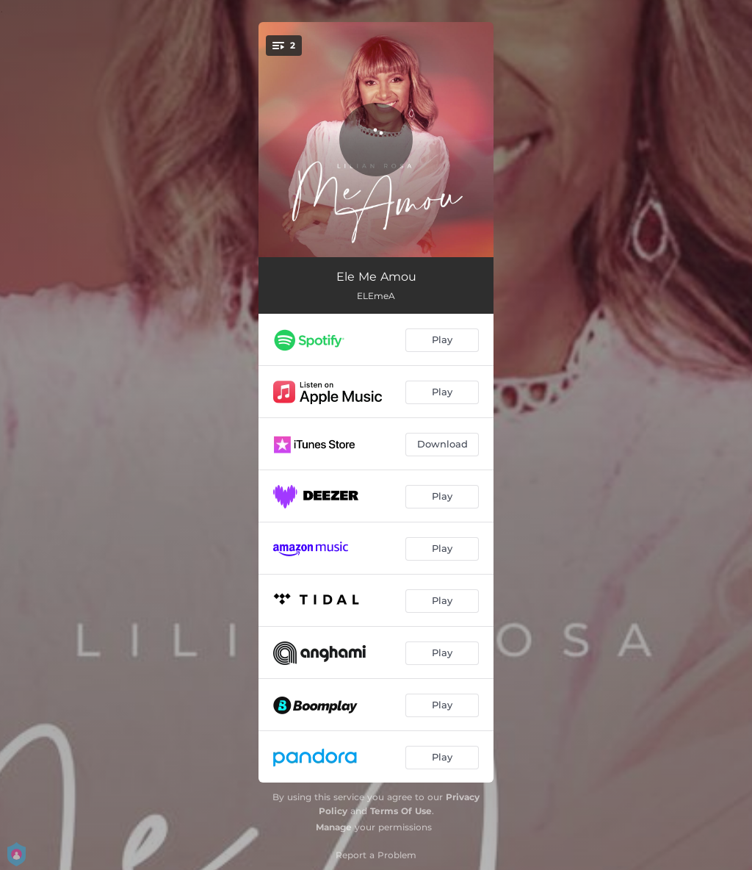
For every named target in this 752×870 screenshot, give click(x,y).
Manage (334, 827)
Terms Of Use (401, 810)
